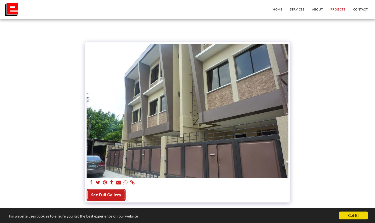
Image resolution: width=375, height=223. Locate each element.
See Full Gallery (106, 194)
